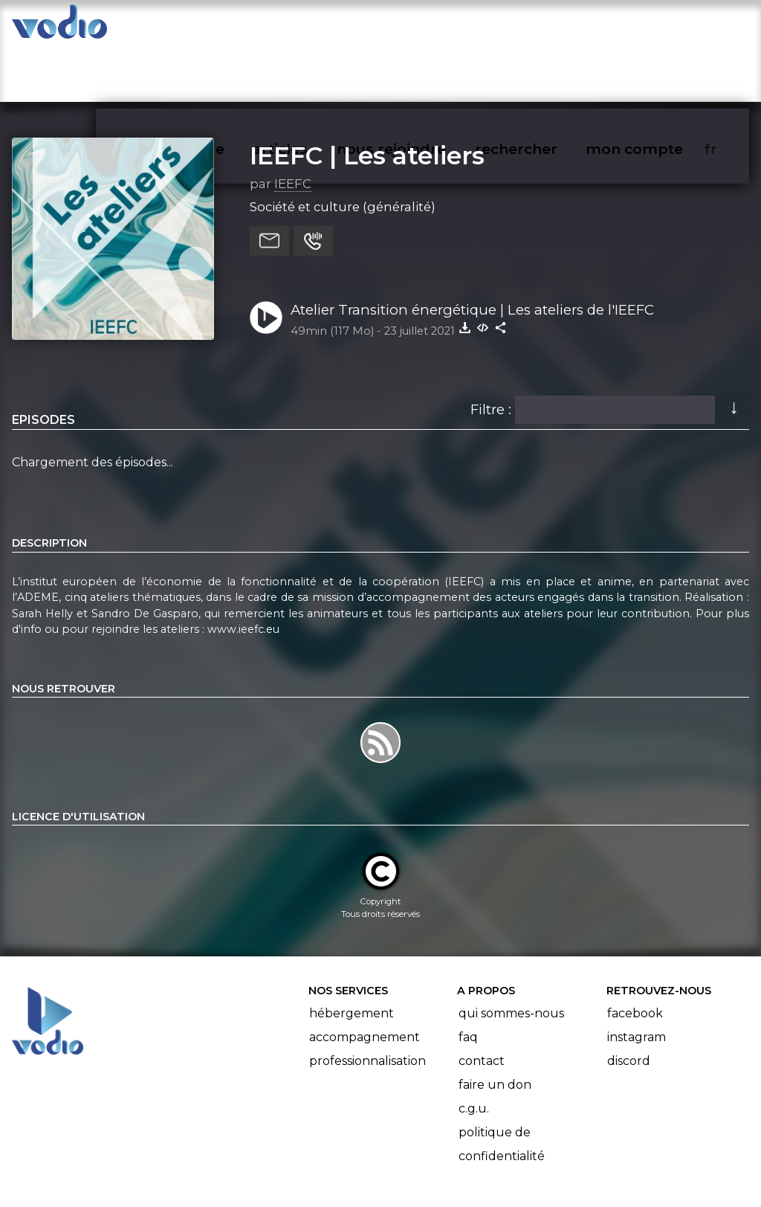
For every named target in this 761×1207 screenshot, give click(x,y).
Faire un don (495, 1027)
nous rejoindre (421, 27)
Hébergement (351, 956)
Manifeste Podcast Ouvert (422, 1153)
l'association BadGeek (253, 1174)
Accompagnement (364, 980)
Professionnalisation (367, 1004)
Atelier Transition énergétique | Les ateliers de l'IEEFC (472, 251)
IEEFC (292, 125)
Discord (628, 1004)
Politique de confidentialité (502, 1087)
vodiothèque (212, 27)
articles (313, 27)
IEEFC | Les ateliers (367, 97)
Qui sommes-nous (511, 956)
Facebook (635, 956)
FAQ (468, 980)
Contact (482, 1004)
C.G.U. (474, 1051)
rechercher (543, 27)
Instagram (636, 980)
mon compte (658, 27)
